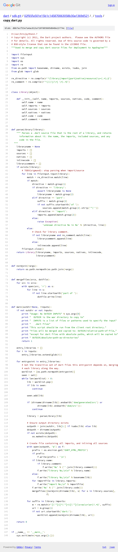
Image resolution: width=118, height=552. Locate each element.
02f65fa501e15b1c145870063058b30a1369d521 (56, 16)
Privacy (28, 547)
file (69, 28)
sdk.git (16, 16)
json (112, 547)
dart (6, 16)
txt (104, 547)
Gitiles (19, 547)
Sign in (111, 5)
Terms (37, 547)
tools (98, 16)
